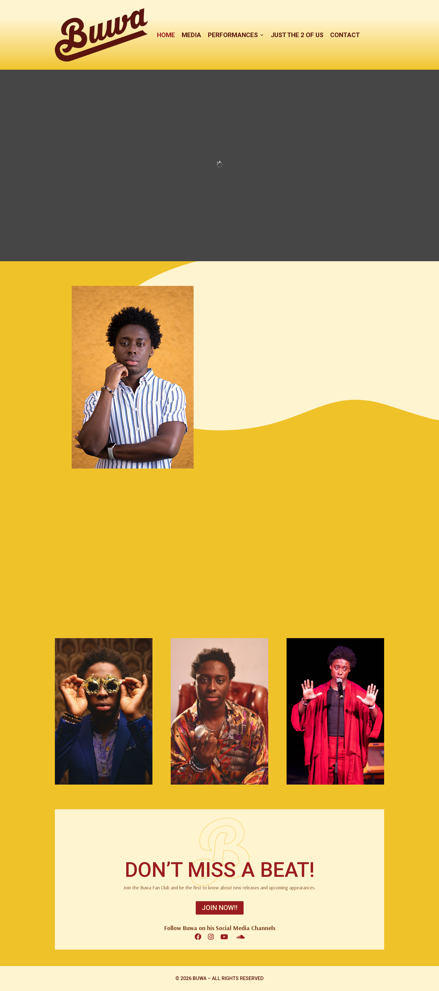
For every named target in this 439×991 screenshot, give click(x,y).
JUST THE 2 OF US (297, 35)
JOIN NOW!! (219, 908)
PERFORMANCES (233, 35)
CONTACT (345, 35)
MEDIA (191, 35)
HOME (166, 35)
